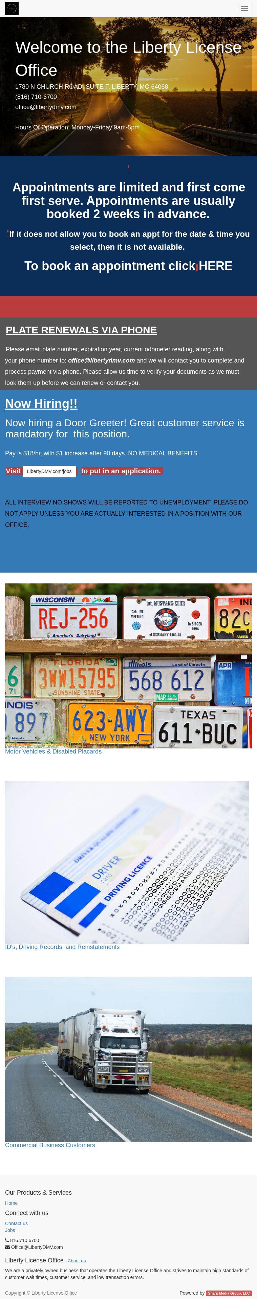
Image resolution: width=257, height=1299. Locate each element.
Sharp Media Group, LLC (229, 1293)
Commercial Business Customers (50, 1145)
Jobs (10, 1230)
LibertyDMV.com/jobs (49, 471)
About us (77, 1260)
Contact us (16, 1223)
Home (11, 1203)
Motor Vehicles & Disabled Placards (53, 751)
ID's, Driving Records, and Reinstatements (62, 947)
